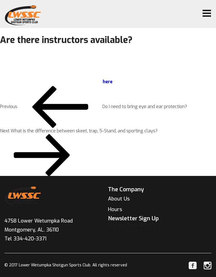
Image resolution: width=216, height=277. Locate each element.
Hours (115, 209)
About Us (119, 198)
